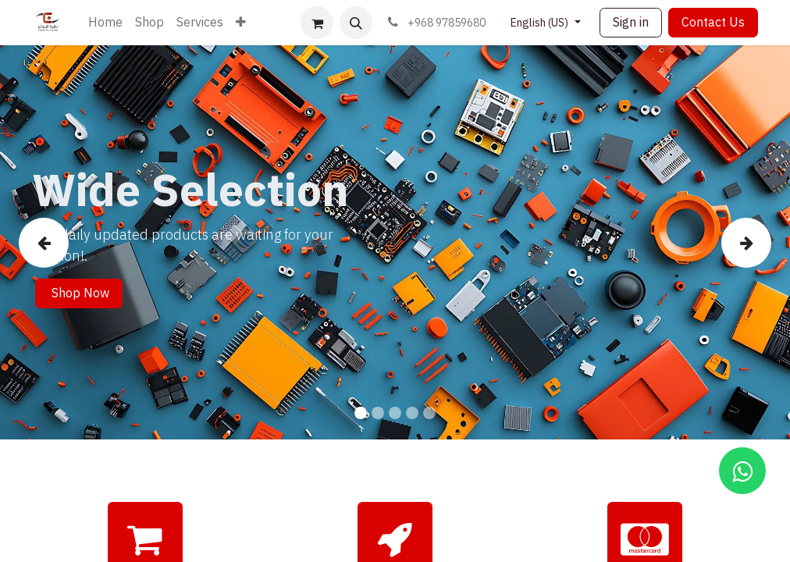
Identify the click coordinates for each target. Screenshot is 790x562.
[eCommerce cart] (317, 22)
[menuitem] (105, 22)
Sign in (631, 22)
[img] (50, 242)
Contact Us (713, 22)
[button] (356, 22)
